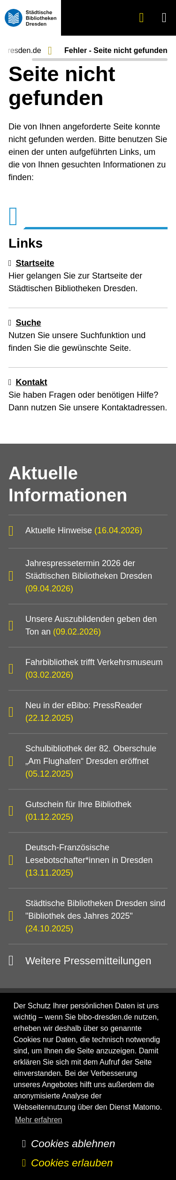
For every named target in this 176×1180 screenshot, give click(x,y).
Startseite (35, 263)
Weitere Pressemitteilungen (88, 961)
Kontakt (31, 382)
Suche (28, 322)
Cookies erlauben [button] (72, 1163)
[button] (164, 17)
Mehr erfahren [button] (38, 1120)
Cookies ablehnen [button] (73, 1144)
